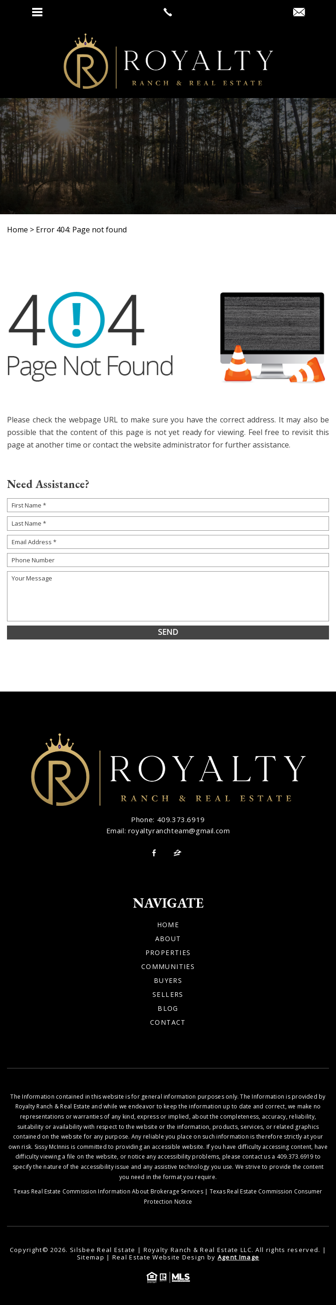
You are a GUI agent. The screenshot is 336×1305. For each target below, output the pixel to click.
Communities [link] (168, 966)
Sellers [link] (168, 994)
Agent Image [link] (238, 1257)
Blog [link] (168, 1008)
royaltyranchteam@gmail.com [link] (179, 830)
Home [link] (168, 925)
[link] (168, 12)
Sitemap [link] (90, 1257)
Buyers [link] (168, 980)
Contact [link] (168, 1022)
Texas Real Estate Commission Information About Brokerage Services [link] (108, 1191)
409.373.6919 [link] (181, 819)
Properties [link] (168, 952)
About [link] (168, 939)
